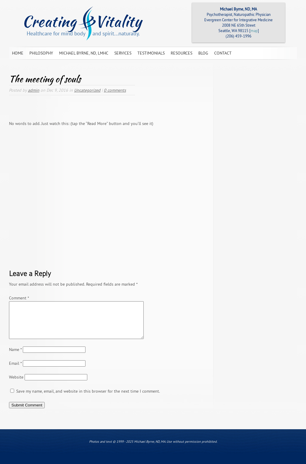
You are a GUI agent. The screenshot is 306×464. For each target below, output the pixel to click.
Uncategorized (87, 90)
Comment (19, 298)
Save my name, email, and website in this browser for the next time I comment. (88, 398)
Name (15, 356)
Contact (223, 53)
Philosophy (41, 53)
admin (33, 90)
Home (17, 53)
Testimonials (151, 53)
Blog (203, 53)
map (254, 30)
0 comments (115, 90)
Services (122, 53)
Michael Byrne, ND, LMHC (83, 53)
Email (15, 370)
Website (16, 384)
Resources (181, 53)
